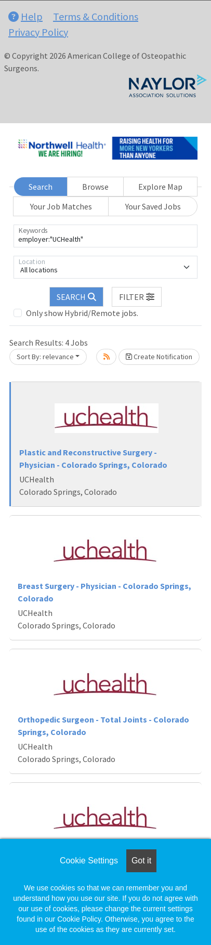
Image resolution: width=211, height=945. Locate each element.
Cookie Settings (89, 860)
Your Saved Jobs (153, 206)
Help (25, 16)
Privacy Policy (38, 31)
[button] (137, 297)
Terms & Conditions (95, 16)
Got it (141, 860)
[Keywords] (105, 236)
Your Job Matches (61, 206)
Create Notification (159, 356)
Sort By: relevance (45, 356)
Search (40, 186)
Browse (95, 186)
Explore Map (160, 186)
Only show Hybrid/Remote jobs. (82, 313)
